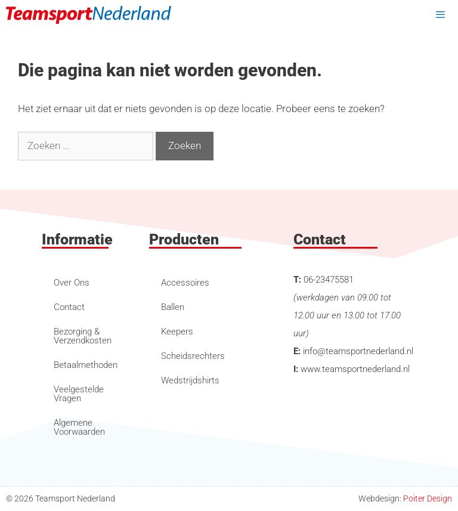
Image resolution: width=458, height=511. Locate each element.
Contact (69, 307)
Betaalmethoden (85, 365)
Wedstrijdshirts (190, 380)
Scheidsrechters (193, 356)
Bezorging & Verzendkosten (83, 336)
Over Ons (71, 282)
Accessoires (185, 282)
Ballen (172, 307)
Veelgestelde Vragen (79, 394)
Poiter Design (427, 498)
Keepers (177, 331)
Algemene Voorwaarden (79, 427)
